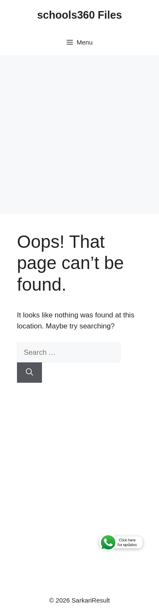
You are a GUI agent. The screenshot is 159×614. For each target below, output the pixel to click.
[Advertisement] (79, 134)
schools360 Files (79, 15)
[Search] (29, 372)
